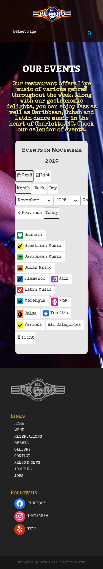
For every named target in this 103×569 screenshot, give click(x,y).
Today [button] (51, 213)
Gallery (22, 450)
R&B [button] (59, 302)
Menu (19, 430)
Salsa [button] (27, 314)
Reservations (28, 437)
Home (19, 424)
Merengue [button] (31, 301)
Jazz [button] (59, 279)
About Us (23, 469)
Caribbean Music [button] (39, 257)
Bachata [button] (29, 235)
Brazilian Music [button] (39, 246)
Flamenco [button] (31, 279)
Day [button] (53, 188)
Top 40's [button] (55, 313)
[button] (29, 213)
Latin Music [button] (34, 290)
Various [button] (29, 325)
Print (25, 338)
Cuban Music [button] (34, 268)
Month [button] (23, 188)
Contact (22, 456)
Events (21, 443)
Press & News (27, 463)
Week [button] (39, 188)
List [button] (42, 177)
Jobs (18, 476)
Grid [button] (24, 177)
